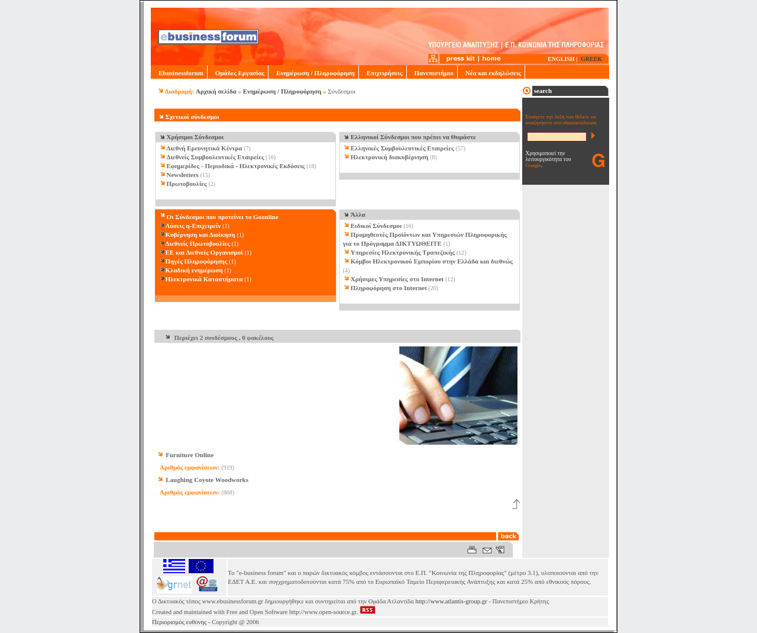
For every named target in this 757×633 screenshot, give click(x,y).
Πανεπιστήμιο (432, 72)
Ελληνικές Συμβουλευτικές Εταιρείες (402, 148)
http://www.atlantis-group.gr (451, 601)
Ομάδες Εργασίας (237, 72)
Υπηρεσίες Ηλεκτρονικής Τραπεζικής (403, 252)
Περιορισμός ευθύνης (179, 622)
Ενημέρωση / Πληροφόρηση (313, 72)
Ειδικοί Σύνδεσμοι (376, 225)
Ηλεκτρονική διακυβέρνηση (390, 156)
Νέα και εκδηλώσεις (491, 72)
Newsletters (183, 174)
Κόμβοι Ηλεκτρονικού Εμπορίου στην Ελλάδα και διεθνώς (432, 261)
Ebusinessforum (178, 72)
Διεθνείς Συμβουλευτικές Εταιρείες (215, 156)
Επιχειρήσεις (383, 72)
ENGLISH (561, 59)
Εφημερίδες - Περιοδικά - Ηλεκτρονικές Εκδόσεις (236, 165)
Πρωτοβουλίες (187, 183)
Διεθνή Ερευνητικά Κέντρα (204, 148)
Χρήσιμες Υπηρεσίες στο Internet (397, 278)
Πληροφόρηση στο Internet (389, 287)
